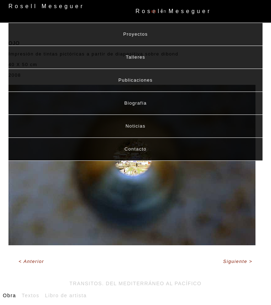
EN (163, 11)
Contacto (135, 149)
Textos (31, 295)
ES (154, 11)
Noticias (136, 126)
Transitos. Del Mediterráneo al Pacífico (135, 283)
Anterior (34, 261)
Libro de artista (66, 295)
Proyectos (135, 34)
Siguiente (236, 261)
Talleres (135, 57)
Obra (9, 295)
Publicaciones (135, 80)
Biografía (135, 103)
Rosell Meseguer (174, 11)
